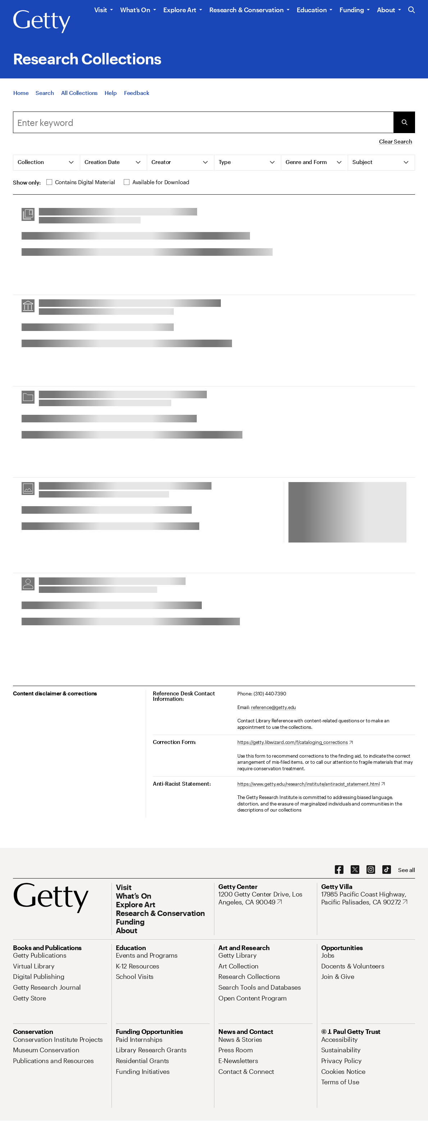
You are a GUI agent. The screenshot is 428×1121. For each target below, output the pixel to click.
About (386, 10)
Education (312, 10)
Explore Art (179, 10)
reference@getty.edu (273, 707)
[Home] (20, 97)
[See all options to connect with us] (406, 870)
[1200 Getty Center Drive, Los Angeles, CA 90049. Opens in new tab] (265, 898)
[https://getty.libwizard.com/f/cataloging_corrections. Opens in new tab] (295, 742)
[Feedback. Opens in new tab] (136, 97)
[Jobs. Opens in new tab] (328, 955)
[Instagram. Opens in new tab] (370, 870)
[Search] (45, 97)
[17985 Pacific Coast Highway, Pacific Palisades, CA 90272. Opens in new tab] (368, 898)
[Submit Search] (404, 122)
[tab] (46, 162)
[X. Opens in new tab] (355, 870)
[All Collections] (79, 97)
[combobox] (203, 122)
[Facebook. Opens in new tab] (339, 870)
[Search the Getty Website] (411, 10)
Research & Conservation (246, 10)
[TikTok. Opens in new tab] (386, 870)
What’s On (135, 10)
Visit (100, 10)
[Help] (111, 97)
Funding (352, 10)
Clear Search (395, 141)
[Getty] (41, 22)
